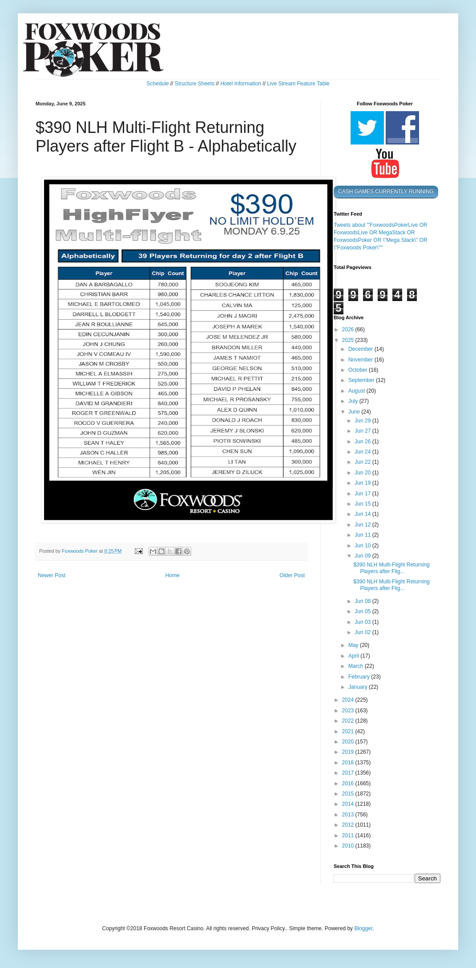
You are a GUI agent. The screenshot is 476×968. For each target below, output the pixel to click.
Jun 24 (363, 452)
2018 (348, 762)
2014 (348, 804)
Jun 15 (363, 504)
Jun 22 (363, 462)
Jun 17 (363, 493)
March (356, 666)
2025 (348, 340)
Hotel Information (240, 83)
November (361, 360)
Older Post (292, 575)
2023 (348, 710)
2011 (348, 835)
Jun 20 (363, 473)
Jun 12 (363, 525)
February (359, 677)
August (357, 391)
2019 (348, 752)
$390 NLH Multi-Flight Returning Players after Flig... (391, 568)
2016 (348, 783)
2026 (348, 329)
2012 (348, 825)
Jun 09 (363, 556)
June (354, 412)
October (358, 370)
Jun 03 (363, 622)
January (358, 687)
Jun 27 (363, 431)
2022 (348, 721)
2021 (348, 731)
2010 (348, 846)
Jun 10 (363, 545)
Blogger (363, 928)
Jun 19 (363, 483)
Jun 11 (363, 535)
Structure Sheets (194, 83)
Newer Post (51, 575)
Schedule (157, 83)
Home (172, 575)
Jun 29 (363, 421)
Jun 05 (363, 611)
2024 (348, 700)
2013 (348, 814)
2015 (348, 794)
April (354, 656)
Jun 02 (363, 632)
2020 (348, 742)
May (354, 645)
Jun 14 (363, 514)
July (353, 401)
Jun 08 (363, 601)
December (361, 349)
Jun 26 (363, 441)
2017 (348, 773)
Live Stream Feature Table (298, 83)
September (362, 380)
